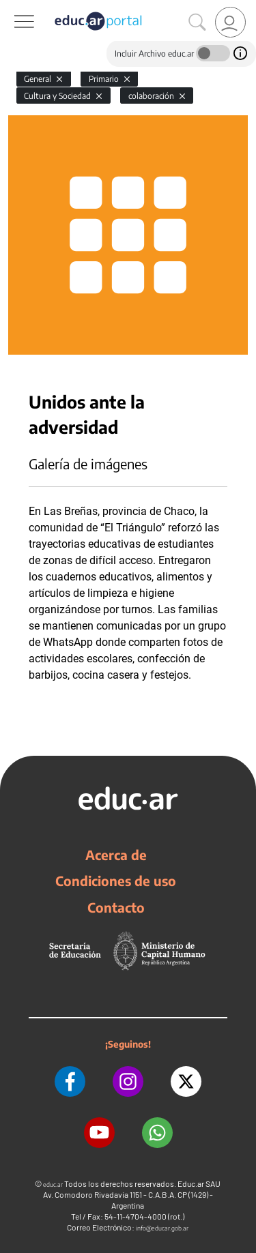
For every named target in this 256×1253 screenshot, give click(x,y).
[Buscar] (197, 22)
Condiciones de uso (115, 880)
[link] (230, 22)
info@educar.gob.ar (162, 1228)
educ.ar (53, 1184)
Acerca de (116, 854)
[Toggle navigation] (12, 7)
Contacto (116, 907)
